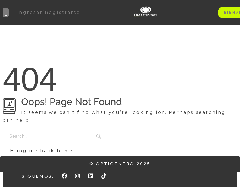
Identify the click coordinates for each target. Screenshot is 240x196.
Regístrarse (62, 12)
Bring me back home (38, 150)
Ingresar (29, 12)
